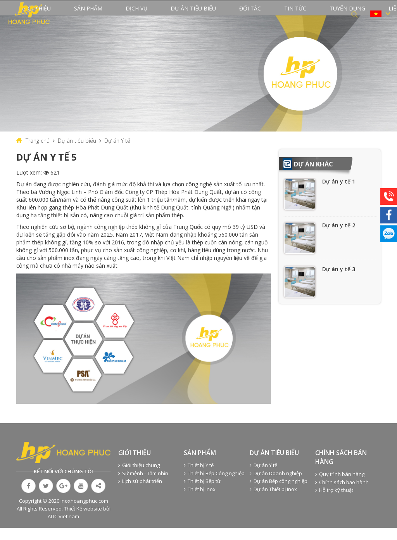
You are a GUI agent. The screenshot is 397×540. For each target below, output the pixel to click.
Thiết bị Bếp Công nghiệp (214, 485)
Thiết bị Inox (200, 501)
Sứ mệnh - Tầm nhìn (143, 485)
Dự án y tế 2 (338, 237)
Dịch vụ (141, 13)
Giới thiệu (67, 13)
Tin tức (258, 13)
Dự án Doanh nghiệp (276, 485)
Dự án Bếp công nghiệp (278, 493)
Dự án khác (313, 176)
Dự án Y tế (117, 152)
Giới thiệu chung (139, 477)
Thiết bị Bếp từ (202, 493)
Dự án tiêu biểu (183, 13)
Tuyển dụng (297, 13)
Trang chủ (38, 152)
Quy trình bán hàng (339, 486)
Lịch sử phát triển (140, 493)
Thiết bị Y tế (199, 477)
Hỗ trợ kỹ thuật (334, 501)
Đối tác (226, 13)
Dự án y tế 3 (338, 281)
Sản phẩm (105, 13)
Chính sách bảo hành (342, 494)
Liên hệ (334, 13)
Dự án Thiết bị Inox (273, 501)
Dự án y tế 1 (338, 193)
